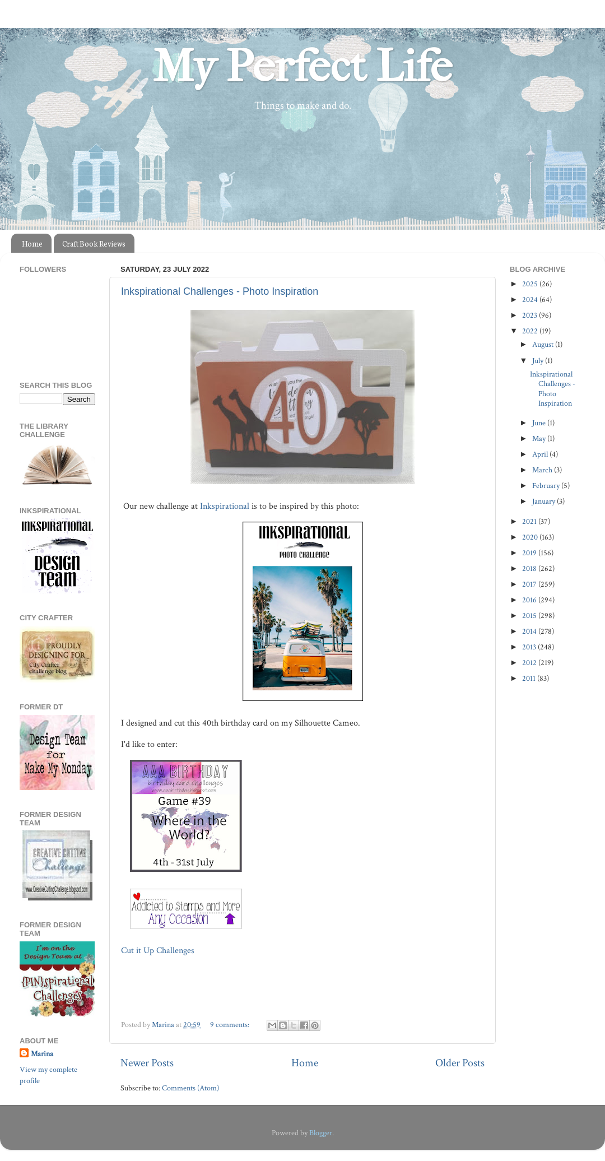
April (541, 454)
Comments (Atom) (190, 1088)
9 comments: (230, 1024)
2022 (530, 331)
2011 (529, 678)
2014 (530, 631)
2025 (530, 283)
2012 (530, 662)
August (543, 344)
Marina (42, 1053)
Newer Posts (147, 1063)
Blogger (320, 1132)
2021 (530, 521)
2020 (530, 537)
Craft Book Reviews (93, 243)
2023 (530, 315)
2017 (530, 584)
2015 (530, 615)
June (539, 422)
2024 (530, 299)
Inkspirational (224, 506)
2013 (530, 647)
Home (32, 243)
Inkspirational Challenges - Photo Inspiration (219, 291)
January (544, 501)
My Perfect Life (302, 66)
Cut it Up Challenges (159, 950)
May (539, 438)
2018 (530, 568)
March (543, 470)
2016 (530, 600)
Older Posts (460, 1063)
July (538, 360)
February (546, 485)
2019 (530, 552)
